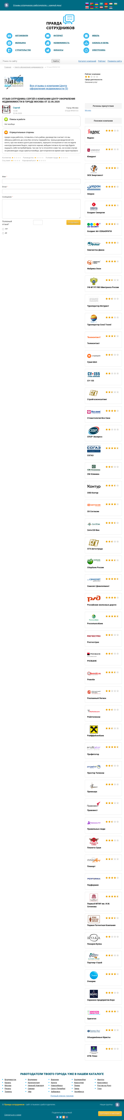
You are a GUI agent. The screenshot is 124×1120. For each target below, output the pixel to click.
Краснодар (79, 1082)
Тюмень (8, 1091)
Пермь (77, 1085)
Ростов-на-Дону (104, 1085)
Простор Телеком (103, 769)
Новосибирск (57, 1085)
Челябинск (79, 1091)
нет (5, 229)
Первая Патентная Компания (103, 922)
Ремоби (103, 676)
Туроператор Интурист (103, 302)
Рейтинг (102, 61)
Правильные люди (103, 825)
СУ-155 (103, 377)
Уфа (29, 1091)
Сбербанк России (103, 564)
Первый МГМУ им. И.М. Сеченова (103, 901)
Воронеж (55, 1079)
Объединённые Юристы (103, 1034)
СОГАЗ (103, 452)
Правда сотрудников (14, 1104)
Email (4, 187)
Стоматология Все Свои (103, 414)
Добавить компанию (110, 1113)
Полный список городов (62, 1096)
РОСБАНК (103, 657)
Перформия (103, 881)
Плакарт (103, 863)
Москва (88, 110)
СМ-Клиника (103, 470)
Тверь (76, 1088)
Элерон (103, 190)
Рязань (8, 1088)
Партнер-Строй (103, 959)
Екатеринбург (80, 1079)
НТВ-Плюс (103, 1052)
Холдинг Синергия (103, 209)
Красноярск (102, 1082)
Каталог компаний (87, 61)
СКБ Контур (103, 489)
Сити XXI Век (103, 526)
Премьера (103, 788)
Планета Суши (103, 844)
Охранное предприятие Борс (103, 996)
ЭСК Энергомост (103, 172)
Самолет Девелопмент (103, 582)
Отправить (73, 222)
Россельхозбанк (103, 620)
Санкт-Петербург (58, 1088)
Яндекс (103, 134)
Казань (8, 1082)
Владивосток (10, 1079)
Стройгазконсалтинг (103, 396)
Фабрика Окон (103, 265)
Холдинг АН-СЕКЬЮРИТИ (103, 228)
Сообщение (7, 197)
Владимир (32, 1079)
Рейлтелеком (103, 713)
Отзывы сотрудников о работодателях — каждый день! (37, 5)
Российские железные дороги (103, 601)
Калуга (54, 1082)
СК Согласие (103, 508)
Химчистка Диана (103, 246)
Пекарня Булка (103, 940)
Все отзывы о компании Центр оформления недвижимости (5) (49, 87)
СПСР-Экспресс (103, 433)
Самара (31, 1088)
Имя (4, 177)
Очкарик (103, 978)
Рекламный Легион (103, 695)
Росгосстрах (103, 639)
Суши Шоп (103, 358)
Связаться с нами (12, 1115)
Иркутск (100, 1079)
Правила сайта (115, 61)
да (4, 233)
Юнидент (103, 153)
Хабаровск (55, 1091)
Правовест (103, 807)
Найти (56, 61)
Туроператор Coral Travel (103, 321)
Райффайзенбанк (103, 732)
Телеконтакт (103, 340)
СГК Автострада (103, 545)
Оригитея (103, 1015)
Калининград (34, 1082)
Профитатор (103, 751)
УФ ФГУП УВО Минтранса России (103, 284)
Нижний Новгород (36, 1085)
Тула (99, 1088)
